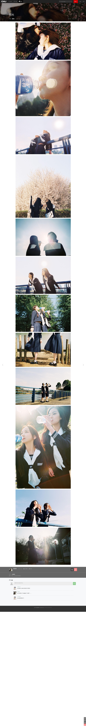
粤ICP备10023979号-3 (48, 607)
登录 (84, 1)
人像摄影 (13, 574)
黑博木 (15, 568)
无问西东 (19, 596)
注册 (80, 1)
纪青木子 (19, 586)
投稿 (75, 1)
